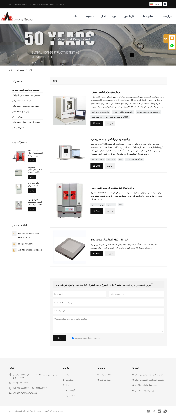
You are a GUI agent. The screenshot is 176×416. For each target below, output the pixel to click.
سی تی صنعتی (18, 116)
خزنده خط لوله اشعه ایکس (23, 100)
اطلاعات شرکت (106, 374)
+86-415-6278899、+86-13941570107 (49, 4)
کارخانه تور (129, 16)
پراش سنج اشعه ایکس (21, 111)
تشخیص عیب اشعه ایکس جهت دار (26, 90)
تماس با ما (148, 16)
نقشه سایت (70, 395)
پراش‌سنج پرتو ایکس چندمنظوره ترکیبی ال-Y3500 (35, 202)
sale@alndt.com (20, 4)
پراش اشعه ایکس (98, 159)
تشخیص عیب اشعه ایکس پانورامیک (26, 95)
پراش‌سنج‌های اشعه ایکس (100, 112)
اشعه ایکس (111, 159)
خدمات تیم (69, 380)
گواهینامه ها (70, 390)
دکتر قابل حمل (18, 127)
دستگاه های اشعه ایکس (134, 159)
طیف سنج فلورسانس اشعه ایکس (25, 106)
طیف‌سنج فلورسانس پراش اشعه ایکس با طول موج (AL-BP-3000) (35, 169)
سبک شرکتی (105, 380)
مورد (114, 16)
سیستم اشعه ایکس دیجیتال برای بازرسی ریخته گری (35, 153)
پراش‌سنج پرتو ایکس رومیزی (123, 112)
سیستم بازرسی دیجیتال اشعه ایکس (26, 122)
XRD (120, 159)
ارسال (59, 338)
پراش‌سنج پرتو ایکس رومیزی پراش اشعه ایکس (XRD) (110, 117)
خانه (75, 16)
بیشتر (32, 160)
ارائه (67, 374)
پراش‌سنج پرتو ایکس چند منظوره (148, 112)
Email (97, 123)
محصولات (89, 16)
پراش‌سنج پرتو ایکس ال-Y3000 (34, 184)
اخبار (103, 16)
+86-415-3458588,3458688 (30, 250)
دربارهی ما (166, 16)
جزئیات (110, 123)
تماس (11, 367)
